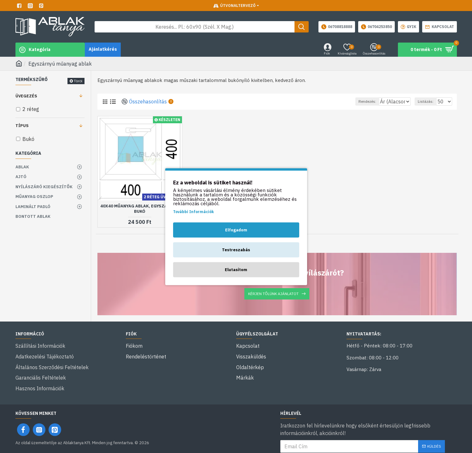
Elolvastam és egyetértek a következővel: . (362, 443)
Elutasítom (236, 269)
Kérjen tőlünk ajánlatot (273, 293)
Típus (22, 125)
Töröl (78, 80)
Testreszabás (236, 249)
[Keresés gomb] (301, 26)
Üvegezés (26, 96)
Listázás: (428, 101)
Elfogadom (236, 229)
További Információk (193, 211)
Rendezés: (354, 101)
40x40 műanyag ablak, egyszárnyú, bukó (139, 209)
